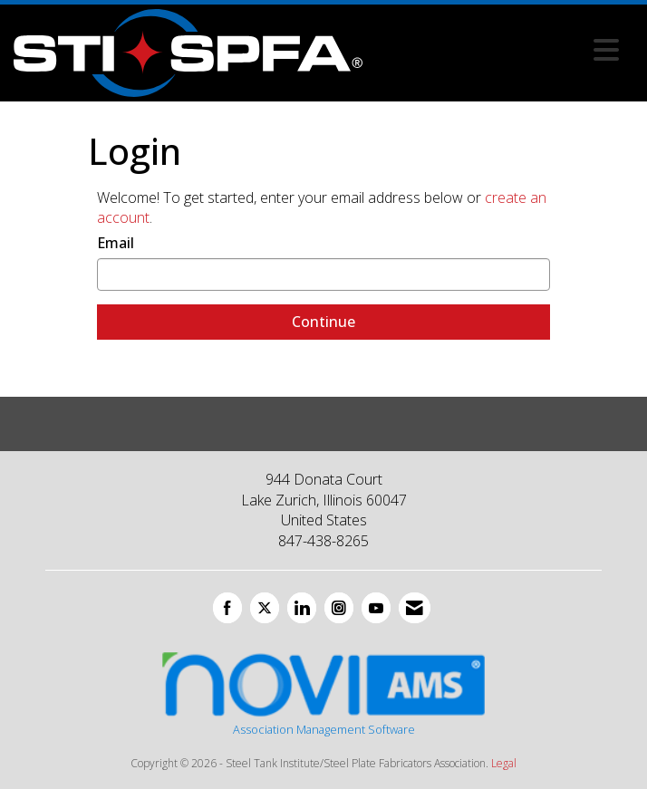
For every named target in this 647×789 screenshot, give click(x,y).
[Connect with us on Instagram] (338, 607)
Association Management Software (323, 692)
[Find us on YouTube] (376, 607)
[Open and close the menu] (496, 50)
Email (115, 243)
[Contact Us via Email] (414, 607)
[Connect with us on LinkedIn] (301, 607)
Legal (504, 763)
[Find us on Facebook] (227, 607)
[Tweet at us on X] (264, 607)
